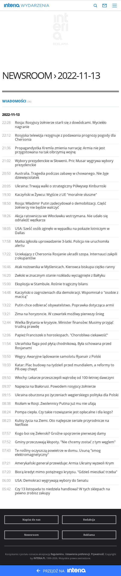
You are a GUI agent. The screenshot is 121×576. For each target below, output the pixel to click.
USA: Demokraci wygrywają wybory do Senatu (51, 480)
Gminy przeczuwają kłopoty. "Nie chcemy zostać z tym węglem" (65, 442)
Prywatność (97, 554)
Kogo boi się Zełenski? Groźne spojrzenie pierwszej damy (60, 433)
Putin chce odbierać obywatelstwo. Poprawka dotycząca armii (64, 305)
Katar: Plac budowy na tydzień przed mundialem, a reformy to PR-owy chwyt (64, 367)
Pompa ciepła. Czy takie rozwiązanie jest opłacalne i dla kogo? (64, 412)
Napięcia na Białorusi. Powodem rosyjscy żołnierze (55, 386)
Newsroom (31, 535)
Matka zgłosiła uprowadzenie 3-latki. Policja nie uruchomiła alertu (62, 243)
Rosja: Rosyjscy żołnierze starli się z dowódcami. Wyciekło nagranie (60, 124)
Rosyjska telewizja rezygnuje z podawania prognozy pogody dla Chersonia (65, 137)
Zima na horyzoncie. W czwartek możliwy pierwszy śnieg (59, 314)
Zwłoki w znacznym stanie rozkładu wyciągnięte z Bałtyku (60, 275)
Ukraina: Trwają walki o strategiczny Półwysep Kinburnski (60, 186)
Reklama (89, 535)
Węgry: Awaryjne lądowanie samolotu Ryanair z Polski (58, 356)
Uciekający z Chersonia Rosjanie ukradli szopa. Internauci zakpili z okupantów (66, 256)
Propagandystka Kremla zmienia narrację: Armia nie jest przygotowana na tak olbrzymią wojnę (60, 150)
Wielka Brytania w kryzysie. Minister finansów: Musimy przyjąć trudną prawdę (64, 324)
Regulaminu (57, 554)
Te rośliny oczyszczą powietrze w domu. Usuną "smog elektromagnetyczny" (58, 452)
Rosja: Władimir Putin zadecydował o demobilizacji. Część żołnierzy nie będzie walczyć (60, 205)
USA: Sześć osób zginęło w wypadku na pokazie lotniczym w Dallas (62, 230)
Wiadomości (16, 101)
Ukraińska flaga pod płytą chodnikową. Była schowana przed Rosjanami (63, 345)
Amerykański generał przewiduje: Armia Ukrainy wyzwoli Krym (64, 463)
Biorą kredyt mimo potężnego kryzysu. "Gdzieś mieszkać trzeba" (66, 472)
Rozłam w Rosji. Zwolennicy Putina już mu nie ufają (55, 403)
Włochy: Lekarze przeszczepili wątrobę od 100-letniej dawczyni (64, 377)
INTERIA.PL (40, 558)
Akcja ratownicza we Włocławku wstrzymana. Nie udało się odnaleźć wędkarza (61, 218)
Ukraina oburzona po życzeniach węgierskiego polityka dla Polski (66, 395)
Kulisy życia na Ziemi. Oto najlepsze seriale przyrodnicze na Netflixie (62, 422)
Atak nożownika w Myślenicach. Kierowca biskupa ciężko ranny (65, 266)
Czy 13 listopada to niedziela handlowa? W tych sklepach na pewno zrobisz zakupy (62, 491)
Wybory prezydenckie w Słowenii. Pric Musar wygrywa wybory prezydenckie (64, 162)
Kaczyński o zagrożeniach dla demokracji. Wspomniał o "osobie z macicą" (66, 294)
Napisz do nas (31, 519)
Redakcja (89, 519)
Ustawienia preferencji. (77, 554)
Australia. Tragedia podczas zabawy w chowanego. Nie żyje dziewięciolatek (62, 175)
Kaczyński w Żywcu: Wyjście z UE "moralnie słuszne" (56, 194)
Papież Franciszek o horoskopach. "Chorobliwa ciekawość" (61, 335)
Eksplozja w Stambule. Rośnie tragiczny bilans (51, 284)
